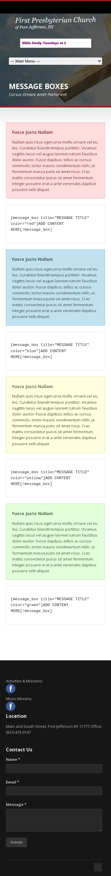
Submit (16, 842)
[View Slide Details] (55, 43)
